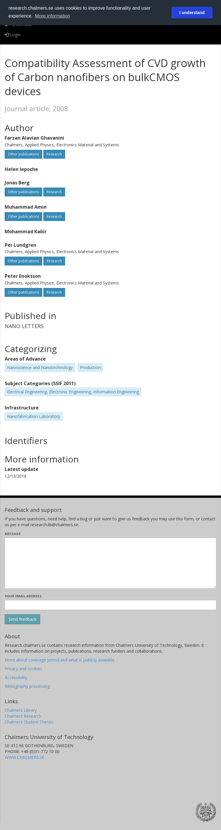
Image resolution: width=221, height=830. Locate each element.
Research (54, 154)
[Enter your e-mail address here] (110, 605)
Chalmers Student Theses (29, 722)
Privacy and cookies (23, 668)
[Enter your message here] (110, 563)
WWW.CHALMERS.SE (24, 757)
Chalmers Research (23, 716)
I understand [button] (192, 12)
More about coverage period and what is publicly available (60, 660)
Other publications (23, 154)
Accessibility (16, 677)
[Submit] (22, 619)
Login (13, 34)
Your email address (23, 596)
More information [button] (52, 15)
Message (13, 533)
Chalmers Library (21, 710)
